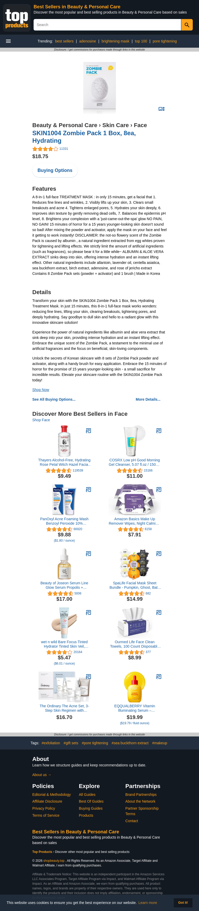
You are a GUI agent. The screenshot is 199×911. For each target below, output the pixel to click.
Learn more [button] (148, 903)
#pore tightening (95, 743)
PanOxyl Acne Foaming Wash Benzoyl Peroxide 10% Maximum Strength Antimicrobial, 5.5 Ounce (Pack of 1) (64, 521)
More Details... (148, 399)
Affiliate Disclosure (47, 801)
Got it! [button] (183, 902)
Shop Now (40, 390)
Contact (131, 821)
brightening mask (115, 41)
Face (140, 125)
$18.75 (40, 156)
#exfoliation (51, 743)
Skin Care (115, 125)
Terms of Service (45, 815)
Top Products (42, 852)
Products (86, 815)
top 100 (141, 41)
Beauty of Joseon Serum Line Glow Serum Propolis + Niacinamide (64, 585)
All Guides (87, 794)
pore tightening (165, 41)
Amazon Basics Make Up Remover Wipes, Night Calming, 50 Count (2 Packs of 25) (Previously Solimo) (134, 521)
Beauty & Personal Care (64, 125)
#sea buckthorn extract (130, 743)
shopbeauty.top (53, 861)
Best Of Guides (91, 801)
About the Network (140, 801)
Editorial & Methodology (51, 794)
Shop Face (41, 420)
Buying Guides (91, 808)
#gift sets (71, 743)
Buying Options (55, 170)
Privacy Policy (43, 808)
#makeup (159, 743)
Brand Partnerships (141, 794)
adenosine (87, 41)
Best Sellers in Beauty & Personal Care (77, 6)
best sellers (64, 41)
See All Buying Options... (54, 399)
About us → (41, 775)
